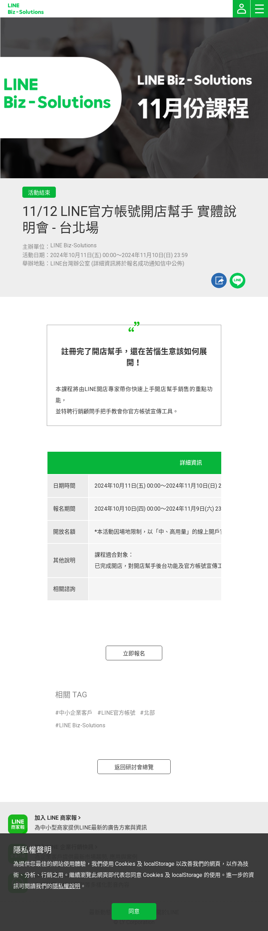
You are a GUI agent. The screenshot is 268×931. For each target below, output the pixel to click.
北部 (149, 712)
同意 (134, 911)
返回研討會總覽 (134, 767)
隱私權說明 (66, 886)
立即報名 (134, 653)
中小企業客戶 (75, 712)
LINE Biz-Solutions (82, 725)
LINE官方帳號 (118, 712)
